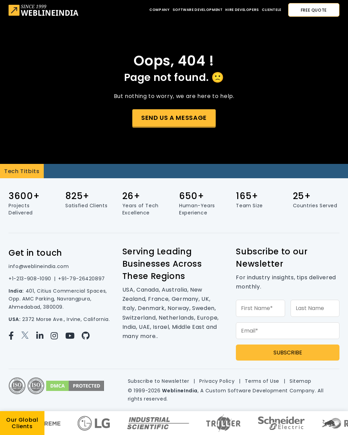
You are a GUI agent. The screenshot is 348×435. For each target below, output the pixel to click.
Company (159, 9)
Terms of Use (262, 381)
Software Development (198, 9)
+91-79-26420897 (81, 278)
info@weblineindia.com (39, 266)
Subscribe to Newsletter (158, 381)
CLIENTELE (271, 9)
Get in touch (35, 252)
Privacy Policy (217, 381)
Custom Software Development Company (260, 390)
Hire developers (242, 9)
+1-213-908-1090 (30, 278)
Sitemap (300, 381)
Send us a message (174, 117)
